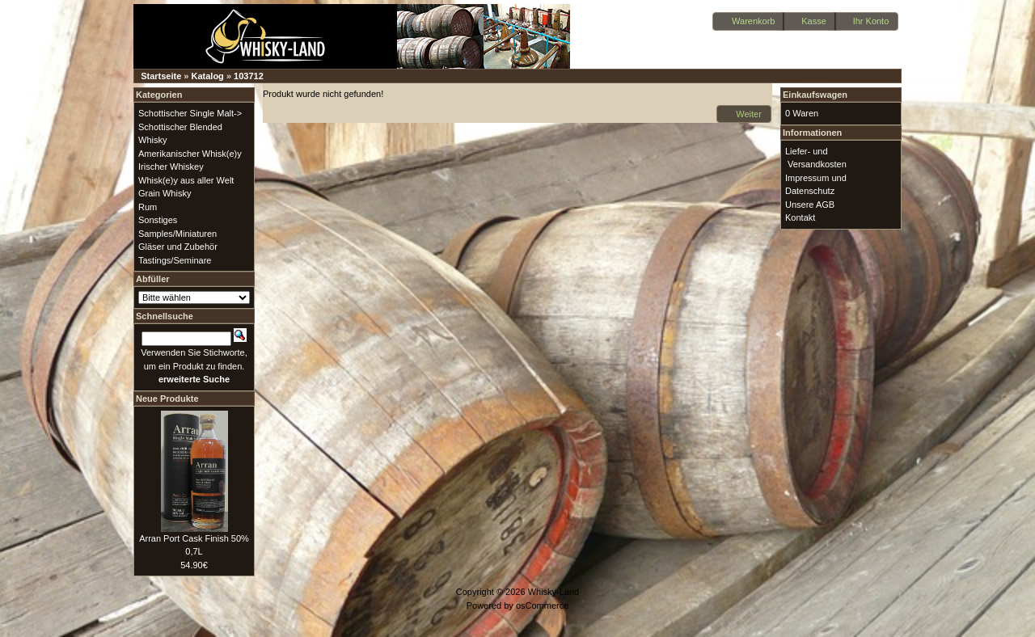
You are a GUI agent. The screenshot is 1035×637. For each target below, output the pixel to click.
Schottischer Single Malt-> (190, 113)
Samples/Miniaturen (177, 233)
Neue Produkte (167, 398)
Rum (147, 207)
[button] (748, 21)
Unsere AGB (809, 204)
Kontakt (800, 217)
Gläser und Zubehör (178, 246)
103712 (249, 76)
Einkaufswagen (815, 94)
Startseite (161, 76)
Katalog (208, 76)
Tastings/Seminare (175, 260)
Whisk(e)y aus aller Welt (186, 180)
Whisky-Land (554, 592)
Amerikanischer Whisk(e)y (190, 153)
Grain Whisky (164, 193)
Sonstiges (157, 220)
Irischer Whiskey (171, 166)
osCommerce (542, 605)
